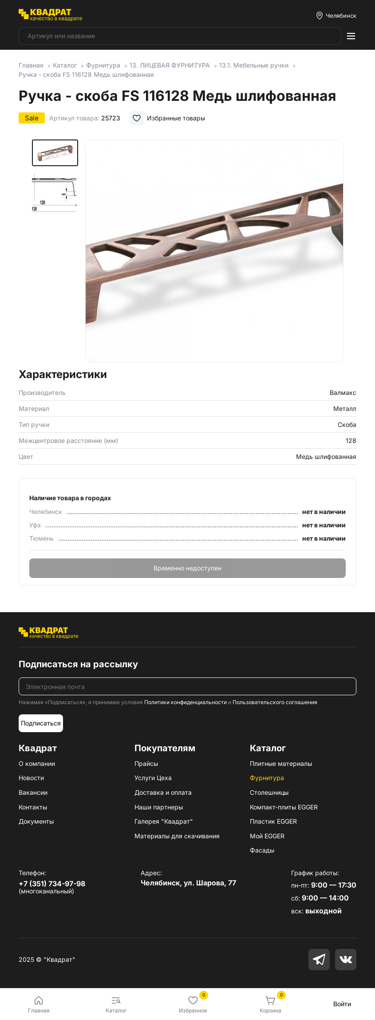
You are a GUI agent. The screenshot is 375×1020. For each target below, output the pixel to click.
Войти (342, 1004)
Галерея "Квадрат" (163, 821)
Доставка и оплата (163, 792)
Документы (36, 821)
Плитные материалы (281, 763)
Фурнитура (267, 777)
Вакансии (33, 792)
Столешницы (269, 792)
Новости (31, 777)
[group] (214, 251)
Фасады (262, 850)
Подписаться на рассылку (78, 664)
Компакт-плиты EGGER (284, 807)
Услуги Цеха (153, 777)
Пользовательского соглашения (275, 702)
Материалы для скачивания (177, 836)
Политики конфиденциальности (185, 702)
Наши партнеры (158, 807)
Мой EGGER (267, 836)
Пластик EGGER (273, 821)
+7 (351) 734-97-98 (52, 884)
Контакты (33, 807)
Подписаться (41, 723)
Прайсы (146, 763)
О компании (37, 763)
